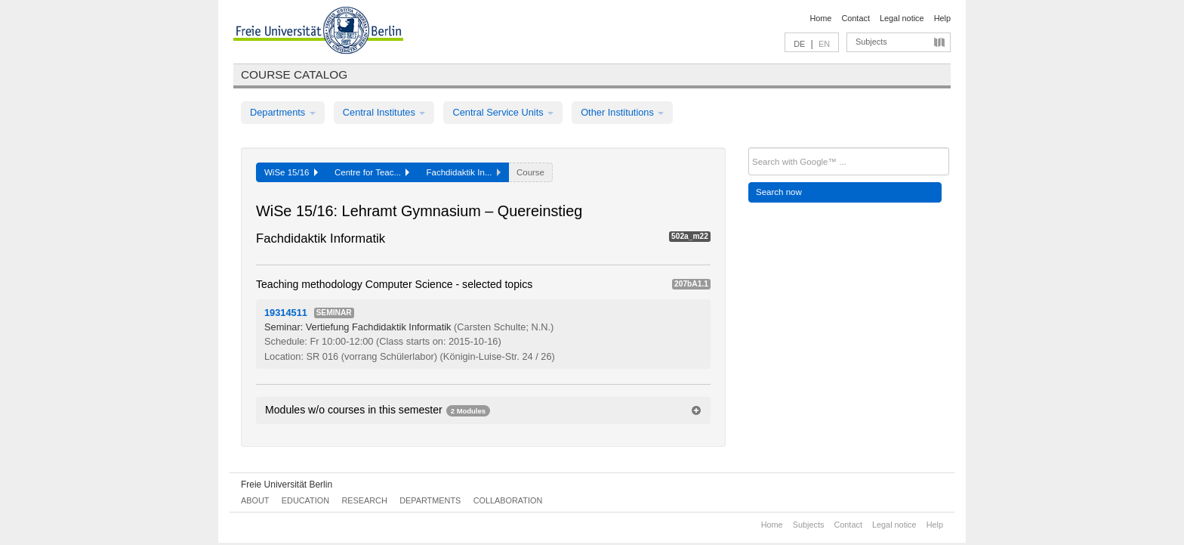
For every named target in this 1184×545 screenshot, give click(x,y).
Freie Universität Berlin (286, 484)
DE (799, 43)
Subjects (871, 41)
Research (364, 500)
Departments (283, 112)
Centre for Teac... (372, 172)
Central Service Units (502, 112)
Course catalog (294, 74)
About (255, 500)
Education (305, 500)
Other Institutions (622, 112)
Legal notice (902, 18)
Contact (855, 18)
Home (820, 18)
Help (942, 18)
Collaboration (508, 500)
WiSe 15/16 (291, 172)
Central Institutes (384, 112)
